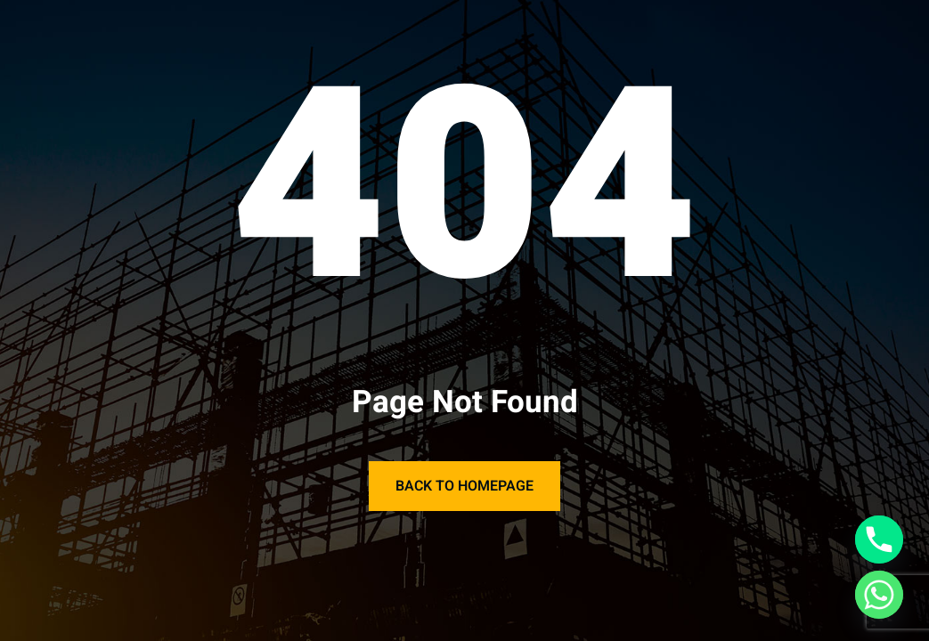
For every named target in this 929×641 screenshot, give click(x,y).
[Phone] (879, 539)
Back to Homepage (464, 486)
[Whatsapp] (879, 595)
